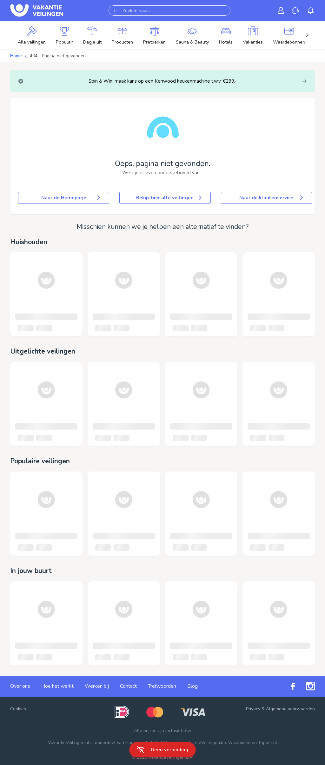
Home (16, 56)
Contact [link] (128, 686)
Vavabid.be (239, 743)
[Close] (21, 81)
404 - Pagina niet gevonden (58, 56)
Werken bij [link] (97, 686)
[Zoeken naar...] (169, 10)
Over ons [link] (20, 686)
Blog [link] (192, 686)
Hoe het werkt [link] (57, 686)
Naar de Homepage (71, 198)
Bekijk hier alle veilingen (169, 198)
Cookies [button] (18, 709)
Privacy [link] (253, 709)
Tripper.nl (267, 743)
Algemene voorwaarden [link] (290, 709)
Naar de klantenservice (271, 198)
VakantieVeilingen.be (204, 743)
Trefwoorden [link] (162, 686)
